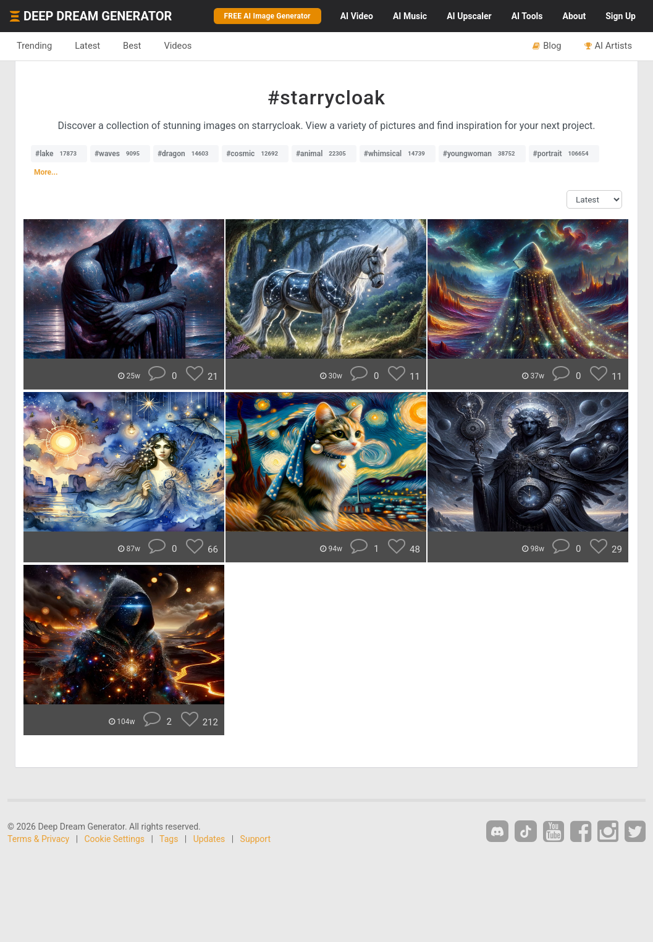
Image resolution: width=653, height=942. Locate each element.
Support (255, 839)
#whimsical (397, 154)
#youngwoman (482, 154)
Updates (209, 839)
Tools (527, 16)
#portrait (564, 154)
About (574, 16)
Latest (87, 45)
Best (132, 45)
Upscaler (469, 16)
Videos (178, 45)
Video (356, 16)
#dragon (186, 154)
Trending (34, 45)
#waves (120, 154)
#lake (59, 154)
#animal (324, 154)
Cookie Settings (115, 839)
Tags (168, 839)
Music (410, 16)
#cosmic (255, 154)
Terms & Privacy (38, 839)
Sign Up (620, 16)
